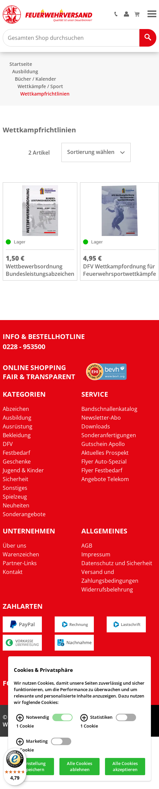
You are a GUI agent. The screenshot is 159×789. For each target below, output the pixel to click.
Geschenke (17, 461)
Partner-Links (20, 563)
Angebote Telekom (105, 479)
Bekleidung (17, 435)
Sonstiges (15, 488)
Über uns (14, 545)
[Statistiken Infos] (84, 718)
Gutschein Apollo (103, 444)
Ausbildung (25, 71)
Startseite (20, 64)
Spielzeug (15, 496)
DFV (8, 444)
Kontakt (13, 572)
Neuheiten (16, 505)
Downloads (95, 426)
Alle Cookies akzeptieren (125, 767)
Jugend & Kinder (23, 470)
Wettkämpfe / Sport (40, 86)
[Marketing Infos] (20, 741)
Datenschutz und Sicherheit (116, 563)
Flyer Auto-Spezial (104, 461)
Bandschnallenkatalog (109, 409)
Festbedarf (16, 452)
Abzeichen (16, 409)
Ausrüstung (17, 426)
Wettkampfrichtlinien (45, 93)
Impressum (95, 554)
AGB (86, 545)
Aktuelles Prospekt (105, 452)
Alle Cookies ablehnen (79, 767)
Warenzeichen (21, 554)
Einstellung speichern (34, 767)
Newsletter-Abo (101, 417)
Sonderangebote (24, 514)
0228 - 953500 (24, 346)
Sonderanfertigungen (108, 435)
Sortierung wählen (96, 152)
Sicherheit (15, 479)
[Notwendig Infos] (20, 718)
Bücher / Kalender (35, 79)
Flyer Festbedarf (101, 470)
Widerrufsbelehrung (107, 589)
